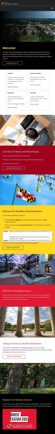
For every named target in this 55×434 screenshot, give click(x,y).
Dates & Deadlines (12, 87)
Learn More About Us (12, 63)
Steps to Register (12, 107)
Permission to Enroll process (18, 352)
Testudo (45, 295)
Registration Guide (20, 104)
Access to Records (35, 85)
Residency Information (13, 247)
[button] (52, 8)
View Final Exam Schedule (13, 168)
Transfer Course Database (14, 356)
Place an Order (34, 104)
